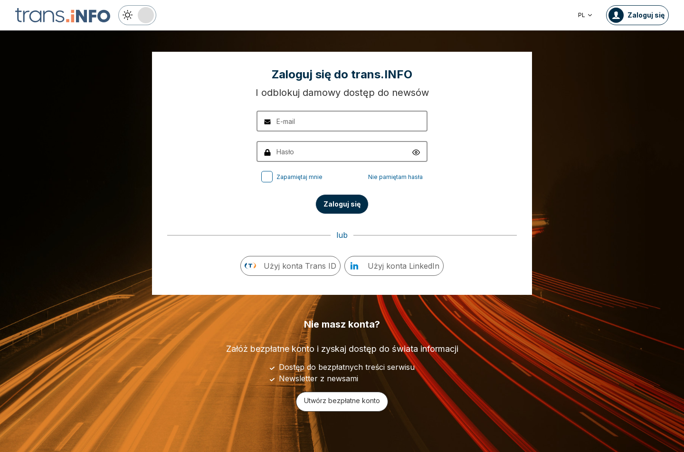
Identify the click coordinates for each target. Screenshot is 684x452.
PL (585, 15)
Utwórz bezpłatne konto (342, 400)
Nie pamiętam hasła (395, 176)
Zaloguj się (342, 204)
